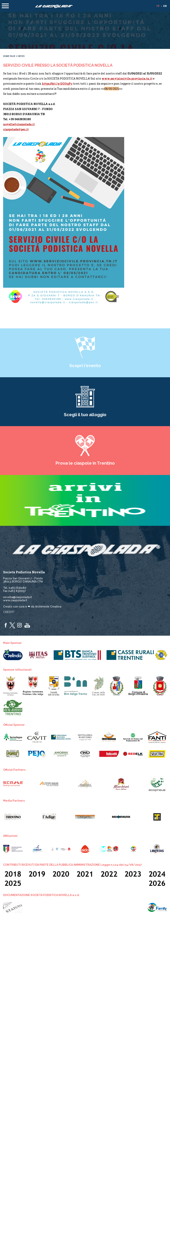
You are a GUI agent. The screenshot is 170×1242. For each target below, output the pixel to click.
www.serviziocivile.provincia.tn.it (127, 78)
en (165, 5)
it (157, 5)
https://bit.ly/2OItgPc (57, 83)
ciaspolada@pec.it (16, 129)
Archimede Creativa (48, 606)
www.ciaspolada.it (15, 600)
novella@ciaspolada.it (19, 124)
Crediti (8, 612)
